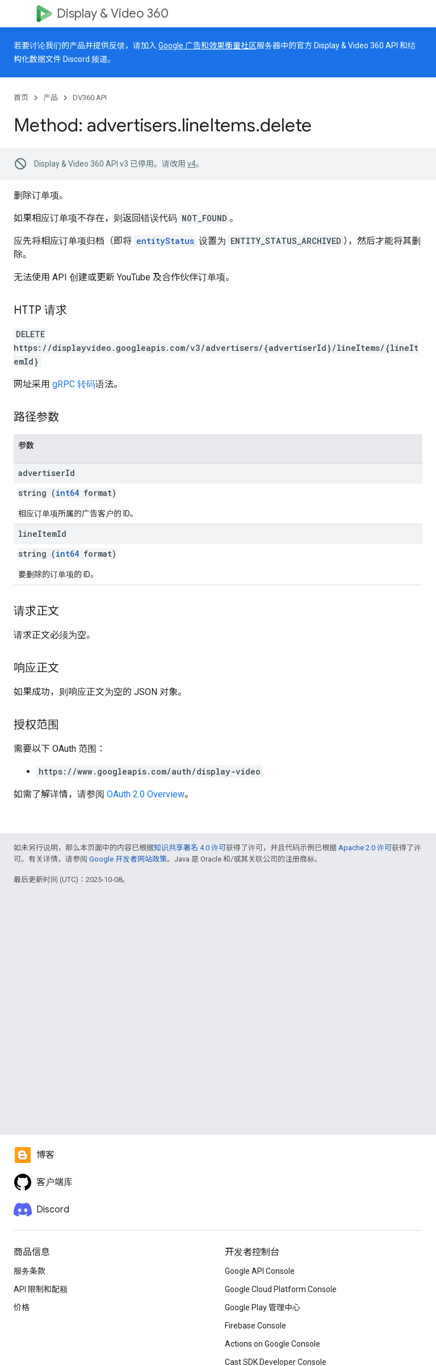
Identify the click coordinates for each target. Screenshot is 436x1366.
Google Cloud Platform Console (281, 1289)
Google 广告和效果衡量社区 (207, 45)
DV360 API (90, 97)
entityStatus (165, 240)
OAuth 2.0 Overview (146, 794)
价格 (22, 1307)
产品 (50, 97)
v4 (191, 163)
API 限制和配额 (41, 1289)
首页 (21, 97)
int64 (67, 492)
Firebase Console (255, 1325)
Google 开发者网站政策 (128, 859)
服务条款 (29, 1271)
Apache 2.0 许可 (365, 847)
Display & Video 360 (113, 13)
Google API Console (260, 1271)
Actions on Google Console (272, 1343)
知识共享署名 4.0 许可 (190, 847)
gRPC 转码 (73, 384)
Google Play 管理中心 (262, 1307)
